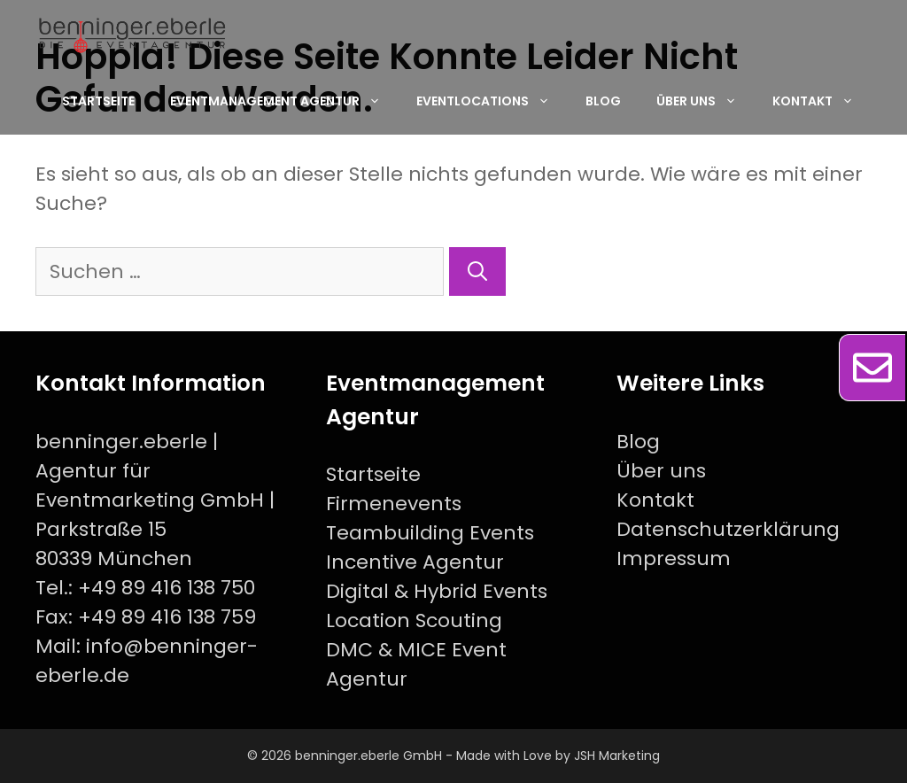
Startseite (98, 101)
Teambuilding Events (430, 533)
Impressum (673, 558)
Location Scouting (414, 620)
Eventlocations (492, 101)
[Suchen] (477, 271)
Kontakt (822, 101)
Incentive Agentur (415, 562)
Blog (603, 101)
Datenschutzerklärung (728, 529)
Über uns (705, 101)
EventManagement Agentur (284, 101)
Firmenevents (393, 503)
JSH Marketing (617, 755)
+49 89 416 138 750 (166, 587)
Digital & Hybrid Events (436, 591)
